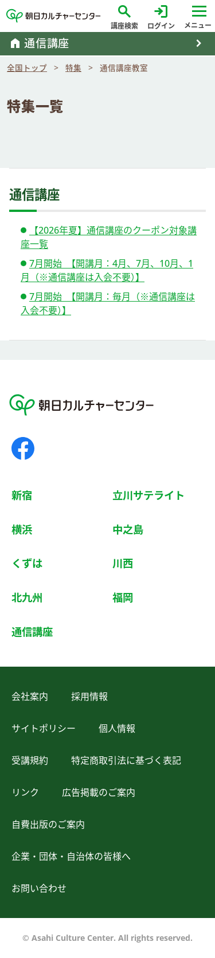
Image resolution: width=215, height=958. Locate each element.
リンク (25, 792)
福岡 (122, 597)
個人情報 (117, 728)
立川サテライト (148, 495)
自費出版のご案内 (48, 824)
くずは (26, 563)
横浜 (21, 529)
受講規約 (29, 760)
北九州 (26, 597)
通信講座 (32, 631)
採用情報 (89, 696)
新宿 (21, 495)
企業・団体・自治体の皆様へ (71, 856)
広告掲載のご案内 (98, 792)
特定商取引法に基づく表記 (126, 760)
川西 (122, 563)
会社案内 (29, 696)
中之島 (127, 529)
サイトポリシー (43, 728)
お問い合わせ (39, 888)
